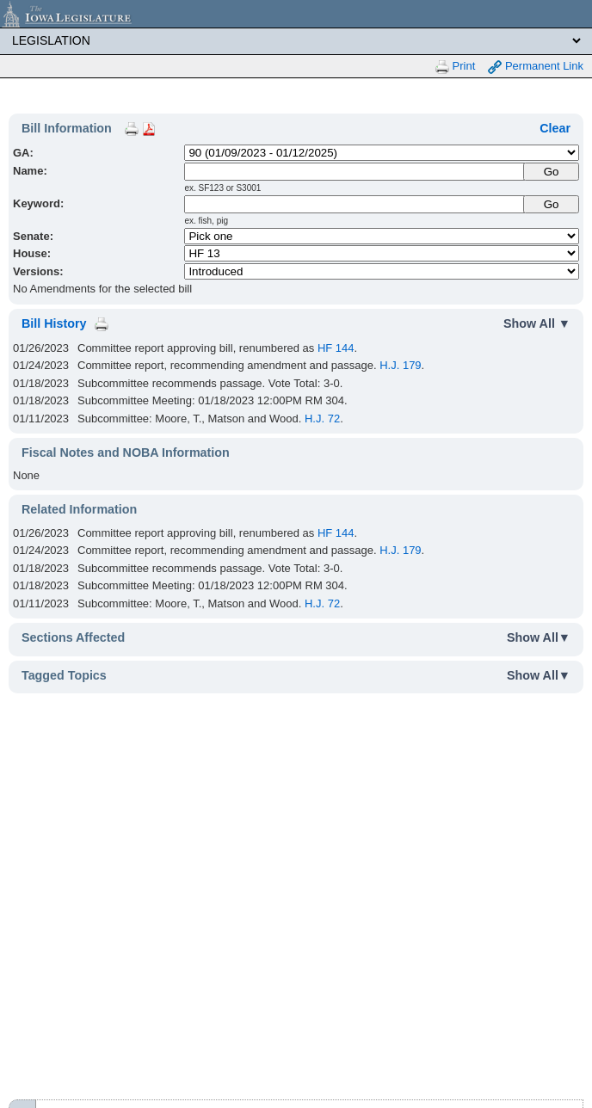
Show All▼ (538, 637)
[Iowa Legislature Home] (296, 14)
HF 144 (336, 348)
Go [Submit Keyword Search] (551, 204)
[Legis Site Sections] (296, 40)
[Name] (355, 172)
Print (455, 66)
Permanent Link (535, 66)
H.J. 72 (322, 418)
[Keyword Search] (355, 204)
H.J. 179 (400, 365)
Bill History (54, 323)
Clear (555, 128)
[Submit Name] (551, 172)
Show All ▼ (536, 323)
